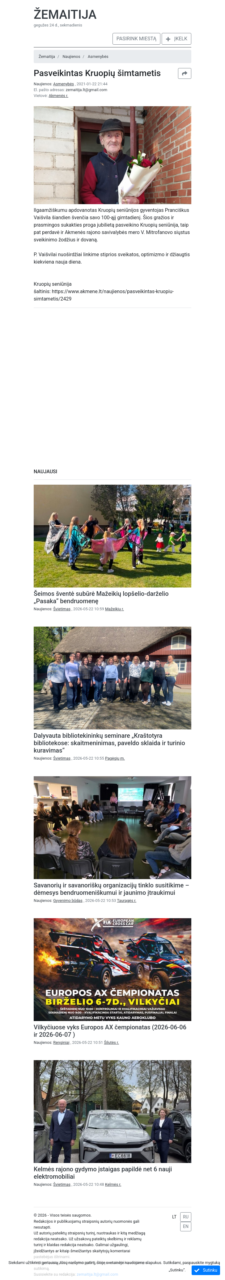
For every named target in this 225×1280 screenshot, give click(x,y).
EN (186, 1226)
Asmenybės (98, 56)
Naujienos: (54, 84)
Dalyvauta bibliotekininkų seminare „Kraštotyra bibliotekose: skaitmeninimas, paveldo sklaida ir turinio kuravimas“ (109, 743)
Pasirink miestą (136, 39)
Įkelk (176, 39)
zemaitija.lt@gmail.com (86, 89)
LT (174, 1216)
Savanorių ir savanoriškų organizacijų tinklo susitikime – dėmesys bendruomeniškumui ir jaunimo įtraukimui (111, 889)
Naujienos (71, 56)
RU (186, 1216)
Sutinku (205, 1270)
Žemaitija (65, 14)
